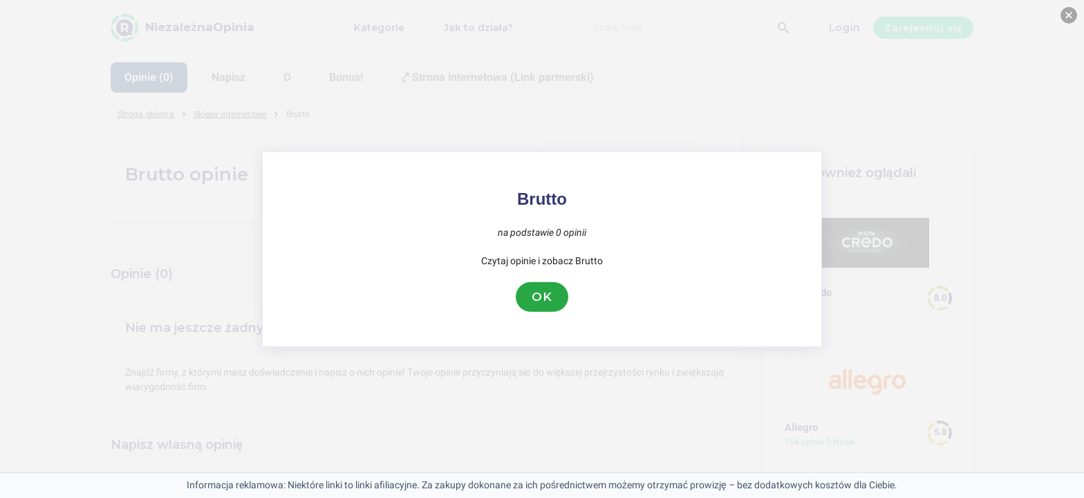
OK (542, 297)
